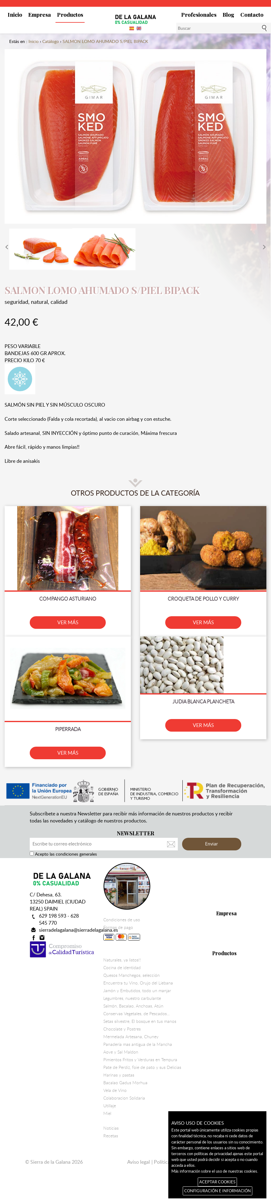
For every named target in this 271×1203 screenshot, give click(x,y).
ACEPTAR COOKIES (217, 1182)
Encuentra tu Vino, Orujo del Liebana (138, 983)
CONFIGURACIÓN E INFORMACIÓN (217, 1190)
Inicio (15, 14)
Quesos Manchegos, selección (131, 975)
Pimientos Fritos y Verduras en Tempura (140, 1059)
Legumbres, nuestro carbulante (132, 998)
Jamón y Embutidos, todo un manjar (137, 990)
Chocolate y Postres (122, 1029)
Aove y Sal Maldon (120, 1052)
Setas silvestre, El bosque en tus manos (139, 1021)
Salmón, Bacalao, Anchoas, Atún (133, 1006)
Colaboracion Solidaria (124, 1098)
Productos (70, 14)
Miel (107, 1113)
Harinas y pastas (118, 1075)
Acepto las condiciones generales (65, 854)
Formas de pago (121, 934)
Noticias (111, 1128)
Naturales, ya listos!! (122, 960)
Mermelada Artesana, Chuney (130, 1036)
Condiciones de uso (121, 920)
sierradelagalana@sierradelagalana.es (78, 929)
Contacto (251, 14)
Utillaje (109, 1105)
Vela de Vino (115, 1090)
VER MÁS (67, 622)
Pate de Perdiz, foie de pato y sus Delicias (142, 1067)
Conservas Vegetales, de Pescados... (136, 1013)
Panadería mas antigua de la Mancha (137, 1044)
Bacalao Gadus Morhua (125, 1082)
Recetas (110, 1136)
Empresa (39, 14)
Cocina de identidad (122, 967)
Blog (228, 14)
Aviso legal (138, 1162)
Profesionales (198, 14)
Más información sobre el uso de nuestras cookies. (214, 1171)
